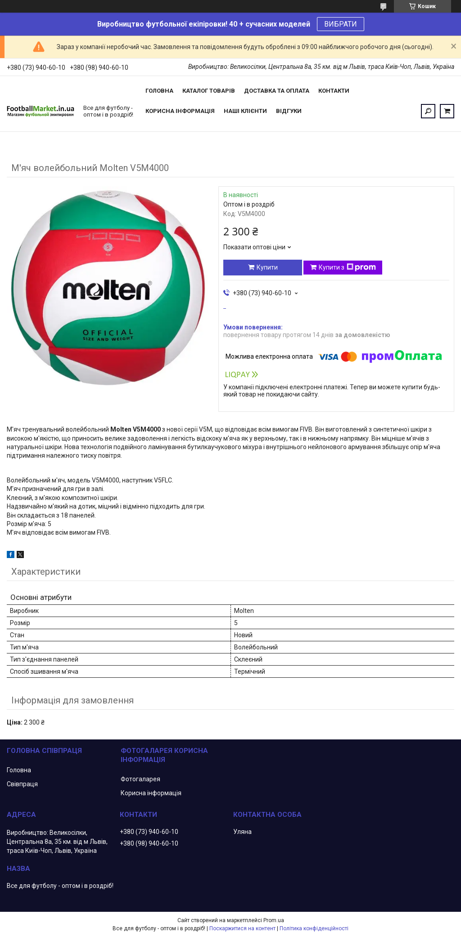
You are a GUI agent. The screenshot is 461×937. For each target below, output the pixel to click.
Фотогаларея (140, 779)
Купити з (347, 267)
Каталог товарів (208, 90)
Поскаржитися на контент (242, 928)
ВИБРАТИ (340, 24)
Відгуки (289, 111)
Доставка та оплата (276, 90)
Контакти (333, 90)
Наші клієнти (245, 111)
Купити (267, 267)
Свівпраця (22, 784)
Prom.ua (273, 920)
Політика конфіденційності (314, 928)
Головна (159, 90)
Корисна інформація (180, 111)
